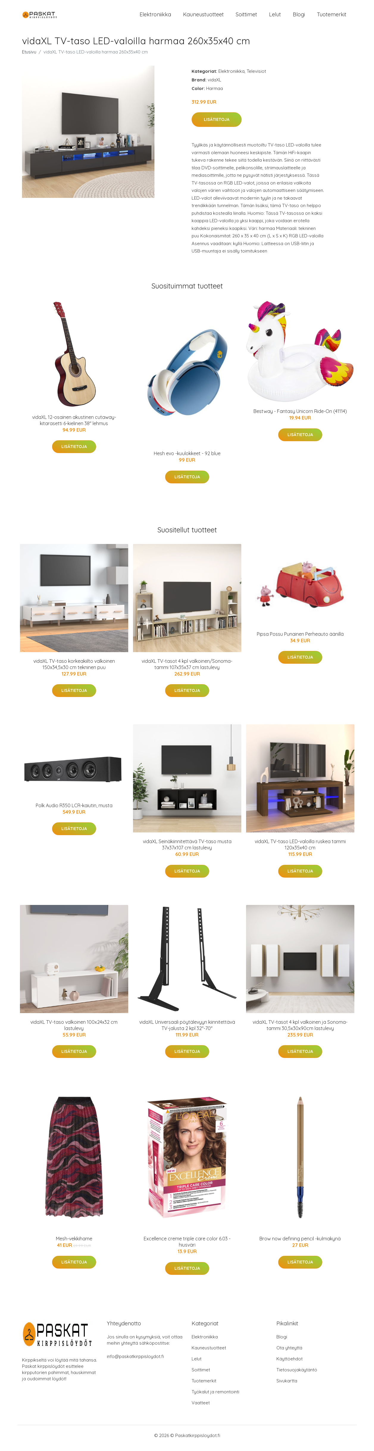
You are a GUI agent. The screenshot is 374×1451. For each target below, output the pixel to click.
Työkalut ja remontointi (215, 1397)
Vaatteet (201, 1408)
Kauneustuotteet (203, 17)
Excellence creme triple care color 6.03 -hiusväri (187, 1247)
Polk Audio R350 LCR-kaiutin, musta (74, 810)
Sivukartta (286, 1386)
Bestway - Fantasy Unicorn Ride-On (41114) (300, 416)
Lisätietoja (216, 124)
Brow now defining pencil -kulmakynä (300, 1244)
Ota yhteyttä (289, 1353)
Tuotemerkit (331, 17)
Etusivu (29, 57)
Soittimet (246, 17)
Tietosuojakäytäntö (296, 1375)
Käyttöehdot (289, 1364)
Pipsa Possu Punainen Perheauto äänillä (300, 639)
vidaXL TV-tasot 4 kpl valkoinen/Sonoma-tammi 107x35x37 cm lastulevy (187, 669)
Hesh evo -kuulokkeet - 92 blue (187, 459)
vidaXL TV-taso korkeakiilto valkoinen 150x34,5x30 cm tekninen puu (74, 669)
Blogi (299, 17)
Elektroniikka (155, 17)
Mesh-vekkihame (74, 1244)
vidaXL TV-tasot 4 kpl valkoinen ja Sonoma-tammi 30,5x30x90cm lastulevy (300, 1030)
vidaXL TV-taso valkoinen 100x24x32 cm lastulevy (74, 1030)
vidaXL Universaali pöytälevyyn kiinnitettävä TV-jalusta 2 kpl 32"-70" (187, 1030)
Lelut (275, 17)
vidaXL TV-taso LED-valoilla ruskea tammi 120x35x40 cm (300, 849)
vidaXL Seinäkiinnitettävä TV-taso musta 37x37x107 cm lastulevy (187, 849)
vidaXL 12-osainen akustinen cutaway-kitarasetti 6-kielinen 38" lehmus (74, 425)
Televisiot (256, 76)
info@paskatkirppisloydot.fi (135, 1362)
